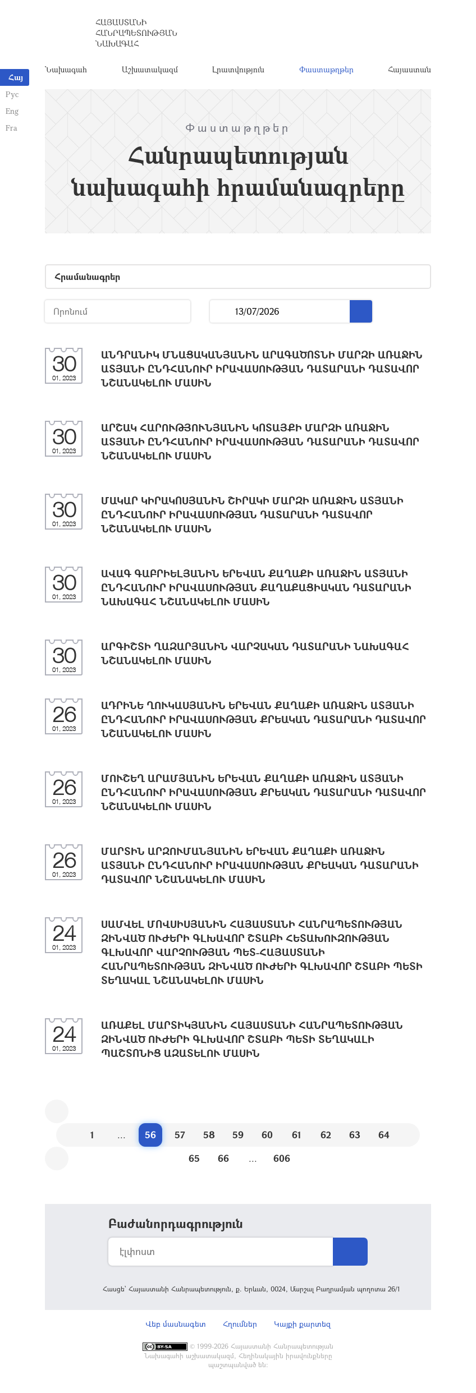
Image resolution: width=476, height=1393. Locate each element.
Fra (11, 127)
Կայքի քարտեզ (302, 1325)
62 (326, 1136)
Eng (12, 110)
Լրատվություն (238, 70)
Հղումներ (240, 1325)
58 (209, 1136)
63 (354, 1136)
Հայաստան (409, 70)
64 (384, 1136)
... (223, 313)
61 (296, 1136)
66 (223, 1159)
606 (281, 1159)
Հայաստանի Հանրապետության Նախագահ (136, 33)
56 (150, 1136)
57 (180, 1136)
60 (267, 1136)
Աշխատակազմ (150, 70)
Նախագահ (66, 70)
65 (194, 1159)
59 (238, 1136)
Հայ (15, 77)
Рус (12, 94)
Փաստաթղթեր (326, 70)
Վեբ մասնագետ (175, 1325)
